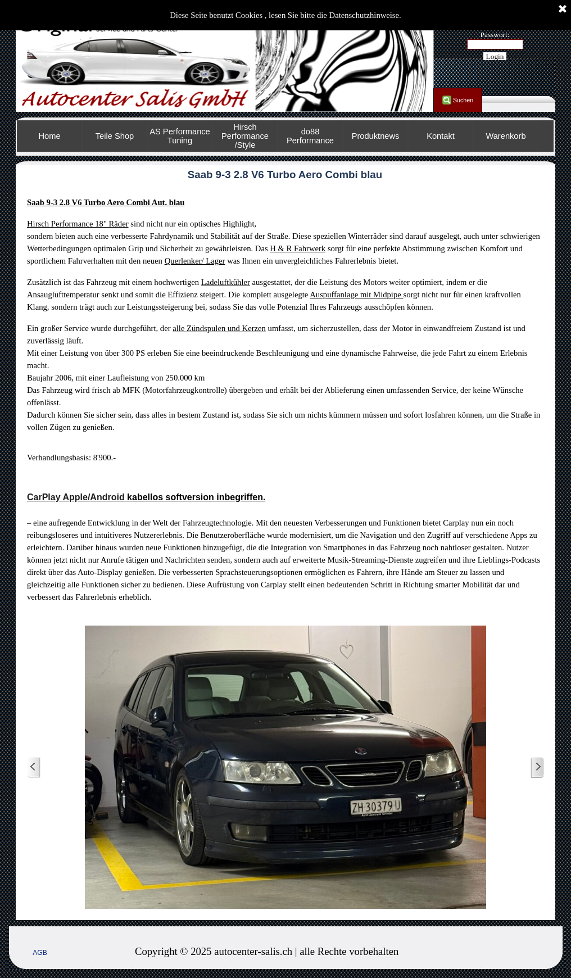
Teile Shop (115, 136)
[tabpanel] (285, 399)
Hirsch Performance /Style (245, 136)
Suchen (463, 100)
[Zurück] (33, 767)
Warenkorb (505, 136)
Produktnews (376, 136)
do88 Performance (310, 136)
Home (49, 136)
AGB (40, 953)
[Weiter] (537, 767)
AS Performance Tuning (179, 136)
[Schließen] (562, 9)
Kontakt (441, 136)
